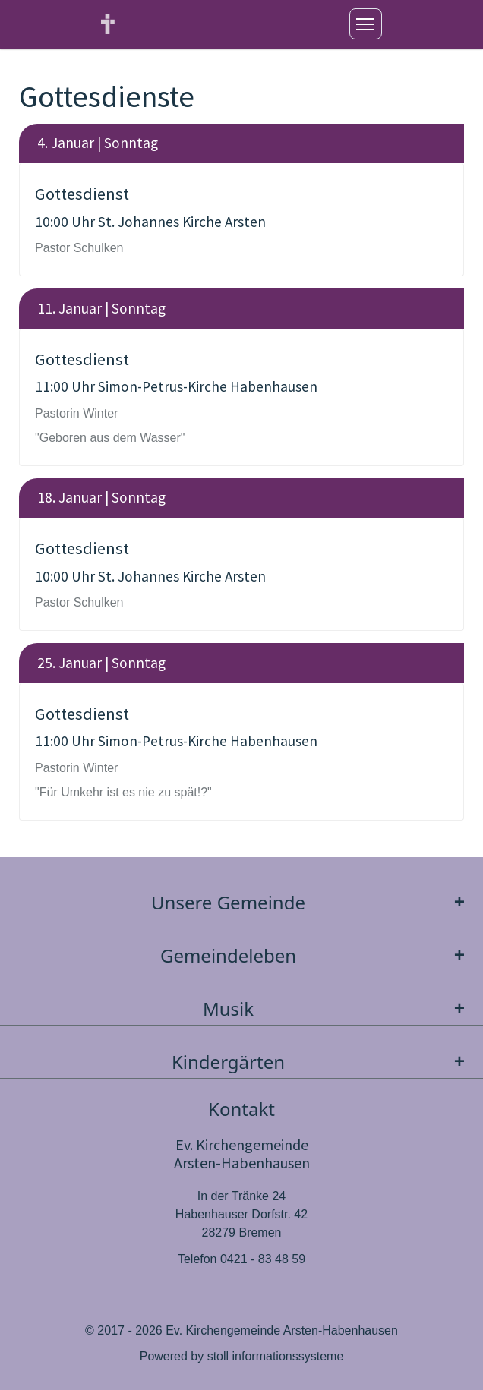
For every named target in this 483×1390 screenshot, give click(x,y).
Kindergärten (322, 1061)
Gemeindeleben (316, 955)
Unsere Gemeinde (311, 902)
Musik (337, 1008)
